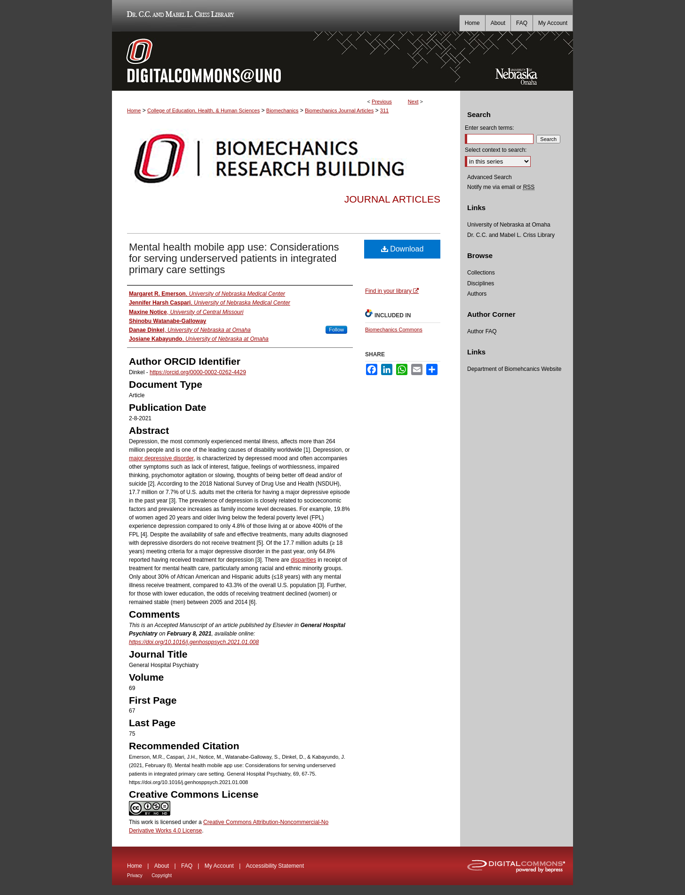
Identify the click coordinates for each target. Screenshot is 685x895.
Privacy (135, 875)
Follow (336, 329)
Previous (382, 101)
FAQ (186, 866)
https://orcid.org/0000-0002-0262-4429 (198, 372)
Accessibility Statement (275, 866)
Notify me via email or (500, 187)
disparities (303, 560)
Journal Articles (392, 199)
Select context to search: (495, 150)
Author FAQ (482, 331)
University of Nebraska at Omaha (508, 224)
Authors (476, 293)
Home (134, 110)
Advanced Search (489, 177)
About (161, 866)
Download (402, 249)
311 (384, 110)
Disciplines (480, 283)
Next (413, 101)
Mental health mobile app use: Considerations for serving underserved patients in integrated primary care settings (234, 258)
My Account (219, 866)
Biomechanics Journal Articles (339, 110)
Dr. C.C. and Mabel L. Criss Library (179, 15)
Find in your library (392, 291)
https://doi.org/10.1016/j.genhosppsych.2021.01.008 (194, 642)
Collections (481, 272)
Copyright (161, 875)
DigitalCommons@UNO (286, 61)
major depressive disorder (161, 458)
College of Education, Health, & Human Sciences (203, 110)
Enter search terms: (489, 128)
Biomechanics (282, 110)
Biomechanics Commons (393, 329)
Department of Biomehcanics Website (514, 369)
